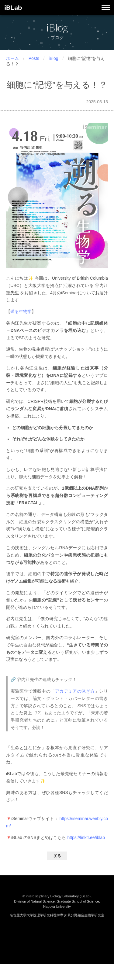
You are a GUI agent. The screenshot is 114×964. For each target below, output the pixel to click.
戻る (57, 855)
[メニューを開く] (105, 8)
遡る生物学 (21, 311)
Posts (34, 58)
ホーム (12, 58)
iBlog (53, 58)
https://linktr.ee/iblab (86, 837)
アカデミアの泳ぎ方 (75, 691)
